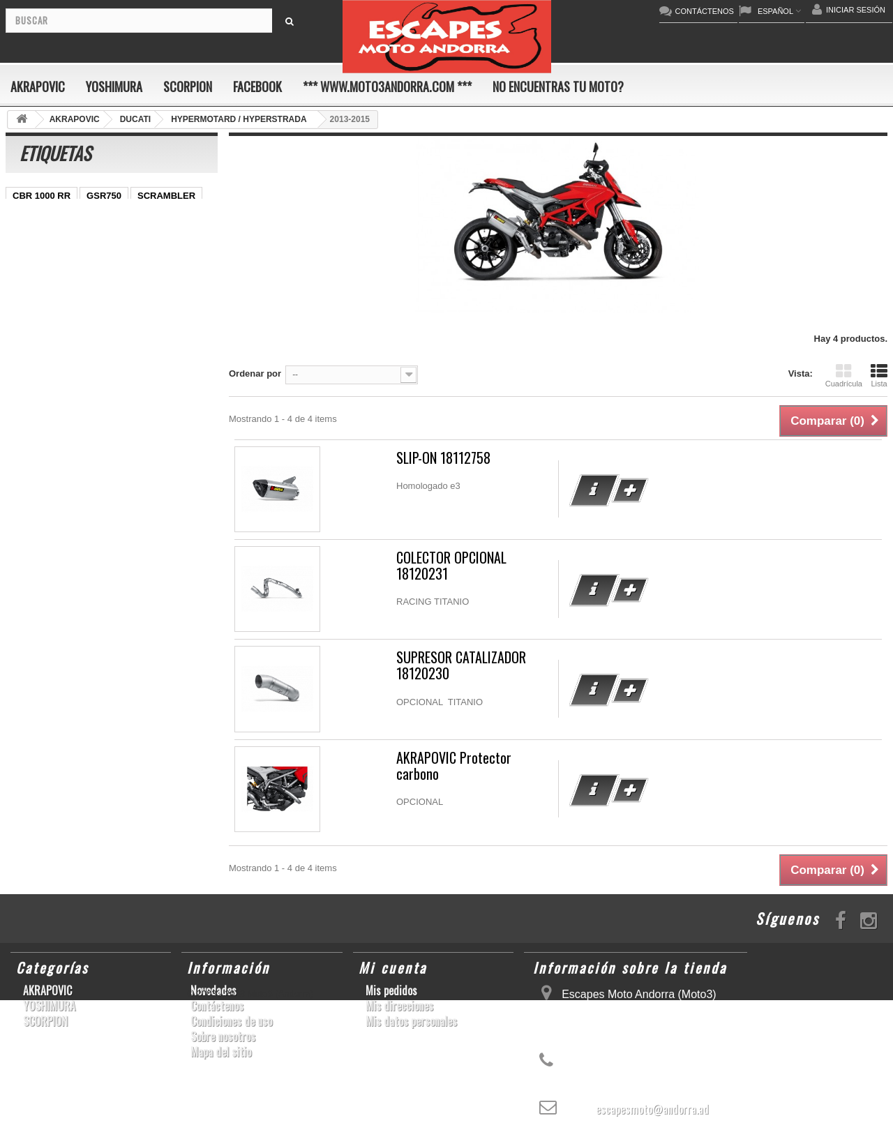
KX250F (29, 363)
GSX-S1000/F (168, 216)
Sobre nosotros (222, 1036)
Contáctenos (216, 1005)
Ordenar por (255, 373)
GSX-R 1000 (168, 321)
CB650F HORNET (50, 405)
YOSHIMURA (114, 86)
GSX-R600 (35, 216)
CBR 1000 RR (41, 195)
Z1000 (124, 363)
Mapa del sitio (220, 1051)
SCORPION (187, 86)
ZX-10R (28, 237)
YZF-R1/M (176, 279)
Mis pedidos (391, 990)
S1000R (78, 363)
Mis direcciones (399, 1005)
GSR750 (104, 195)
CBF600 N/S (98, 216)
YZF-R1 (29, 258)
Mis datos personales (411, 1021)
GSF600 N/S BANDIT (56, 384)
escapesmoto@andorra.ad (652, 1109)
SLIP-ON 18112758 (443, 458)
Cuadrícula (843, 375)
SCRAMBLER (166, 195)
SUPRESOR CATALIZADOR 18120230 (461, 665)
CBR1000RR (87, 258)
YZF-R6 (149, 342)
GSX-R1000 (37, 342)
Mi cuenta (393, 967)
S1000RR (97, 342)
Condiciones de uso (231, 1021)
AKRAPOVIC (37, 86)
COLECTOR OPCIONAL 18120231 (451, 566)
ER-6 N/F (79, 237)
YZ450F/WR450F (149, 237)
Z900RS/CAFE (147, 384)
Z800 (139, 258)
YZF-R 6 (122, 279)
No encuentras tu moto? (558, 86)
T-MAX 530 (176, 363)
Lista (879, 375)
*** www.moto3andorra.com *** (387, 86)
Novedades (213, 990)
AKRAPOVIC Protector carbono (453, 766)
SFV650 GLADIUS (51, 279)
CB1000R (32, 300)
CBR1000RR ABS (50, 321)
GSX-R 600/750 (100, 300)
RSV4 (114, 321)
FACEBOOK (257, 86)
